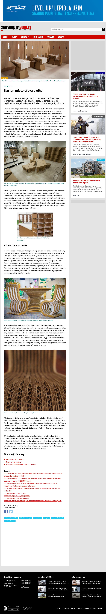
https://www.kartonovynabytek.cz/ (16, 498)
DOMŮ (5, 36)
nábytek (46, 518)
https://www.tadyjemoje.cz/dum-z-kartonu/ (19, 486)
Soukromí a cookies (83, 608)
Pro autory (66, 608)
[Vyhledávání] (76, 29)
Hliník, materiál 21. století (15, 460)
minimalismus (10, 521)
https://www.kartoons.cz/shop (15, 493)
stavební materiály (11, 518)
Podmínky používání (96, 608)
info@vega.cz (25, 587)
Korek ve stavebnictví (13, 462)
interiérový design (25, 518)
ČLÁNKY (14, 36)
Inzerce (73, 608)
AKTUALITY (25, 36)
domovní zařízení (58, 518)
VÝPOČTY (50, 36)
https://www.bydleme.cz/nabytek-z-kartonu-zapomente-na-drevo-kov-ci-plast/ (32, 501)
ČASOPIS (61, 36)
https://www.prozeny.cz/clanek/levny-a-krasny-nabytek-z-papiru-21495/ (30, 483)
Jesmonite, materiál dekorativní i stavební (21, 464)
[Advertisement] (35, 542)
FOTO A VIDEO (38, 36)
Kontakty (58, 608)
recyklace (37, 518)
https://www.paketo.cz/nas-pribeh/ (17, 496)
